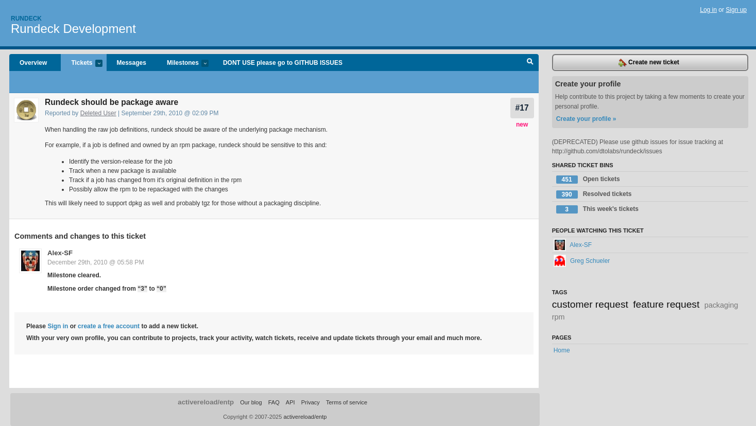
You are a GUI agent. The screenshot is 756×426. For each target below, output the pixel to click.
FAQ (274, 402)
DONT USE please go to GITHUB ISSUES (282, 62)
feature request (666, 304)
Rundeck (26, 18)
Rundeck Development (73, 29)
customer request (590, 304)
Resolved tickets (594, 194)
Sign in (57, 326)
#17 (522, 107)
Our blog (251, 402)
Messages (131, 62)
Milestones (183, 63)
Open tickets (588, 179)
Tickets (81, 63)
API (290, 402)
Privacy (310, 402)
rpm (558, 317)
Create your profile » (586, 118)
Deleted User (98, 113)
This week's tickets (597, 209)
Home (562, 350)
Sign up (736, 9)
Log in (708, 9)
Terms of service (346, 402)
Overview (33, 62)
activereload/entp (206, 402)
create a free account (109, 326)
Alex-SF (60, 253)
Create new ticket (648, 63)
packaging (721, 305)
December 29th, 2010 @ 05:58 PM (95, 262)
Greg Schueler (582, 260)
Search (530, 63)
